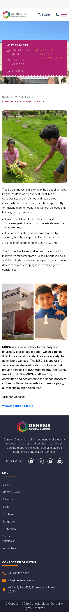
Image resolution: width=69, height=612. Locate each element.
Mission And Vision (18, 51)
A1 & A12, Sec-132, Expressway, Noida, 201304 (29, 589)
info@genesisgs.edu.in (19, 580)
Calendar (8, 499)
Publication (9, 529)
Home (5, 97)
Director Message (16, 62)
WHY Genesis (22, 97)
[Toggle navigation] (64, 15)
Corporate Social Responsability (48, 53)
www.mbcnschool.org (17, 406)
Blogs (5, 506)
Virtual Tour (9, 548)
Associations (19, 71)
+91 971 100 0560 (15, 573)
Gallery (6, 484)
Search (44, 14)
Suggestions (10, 521)
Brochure (8, 514)
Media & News (11, 492)
